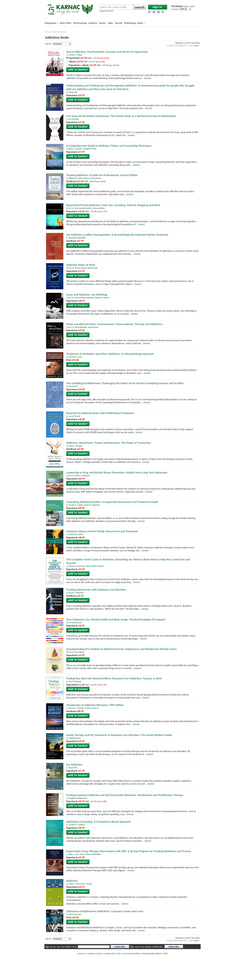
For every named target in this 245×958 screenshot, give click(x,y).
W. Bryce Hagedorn (92, 505)
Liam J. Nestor (86, 883)
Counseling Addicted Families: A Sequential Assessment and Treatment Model (112, 502)
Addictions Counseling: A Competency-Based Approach (98, 821)
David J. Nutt (74, 883)
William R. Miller (76, 178)
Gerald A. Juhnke (76, 505)
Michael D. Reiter (76, 534)
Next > (197, 45)
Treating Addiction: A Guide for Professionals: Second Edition (102, 175)
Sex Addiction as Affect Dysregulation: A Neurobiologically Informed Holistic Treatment (117, 234)
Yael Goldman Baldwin (84, 297)
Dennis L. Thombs (76, 708)
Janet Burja (79, 652)
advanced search (107, 11)
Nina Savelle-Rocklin (83, 208)
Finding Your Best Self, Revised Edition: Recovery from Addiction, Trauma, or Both (114, 678)
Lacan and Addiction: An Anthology (87, 294)
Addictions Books (59, 31)
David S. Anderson (82, 475)
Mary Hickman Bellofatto (90, 854)
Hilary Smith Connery (95, 566)
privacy (100, 953)
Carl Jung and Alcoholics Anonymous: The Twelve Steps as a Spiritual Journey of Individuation (121, 116)
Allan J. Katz (74, 854)
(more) (147, 78)
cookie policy (110, 953)
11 (191, 45)
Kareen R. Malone (101, 297)
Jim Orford (73, 386)
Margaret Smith (89, 148)
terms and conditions (132, 953)
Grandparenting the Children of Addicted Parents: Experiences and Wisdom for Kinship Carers (121, 649)
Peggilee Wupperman (78, 798)
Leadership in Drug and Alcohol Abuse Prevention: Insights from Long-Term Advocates (116, 472)
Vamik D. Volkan (75, 54)
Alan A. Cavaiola (75, 148)
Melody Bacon (75, 738)
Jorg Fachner (93, 327)
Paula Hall (73, 92)
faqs (119, 953)
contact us (82, 953)
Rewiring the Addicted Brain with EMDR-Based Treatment (100, 413)
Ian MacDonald (75, 622)
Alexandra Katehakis (77, 237)
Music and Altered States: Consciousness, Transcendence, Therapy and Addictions (114, 324)
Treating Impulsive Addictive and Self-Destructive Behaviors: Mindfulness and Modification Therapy (124, 795)
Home (47, 31)
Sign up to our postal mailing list (146, 946)
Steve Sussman (75, 914)
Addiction (72, 880)
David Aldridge (81, 327)
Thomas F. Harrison (77, 566)
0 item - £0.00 (183, 6)
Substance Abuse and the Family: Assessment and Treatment (102, 531)
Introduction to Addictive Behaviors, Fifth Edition (95, 705)
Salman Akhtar (98, 208)
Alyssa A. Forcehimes (92, 178)
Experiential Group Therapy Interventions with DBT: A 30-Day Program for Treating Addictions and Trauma (128, 851)
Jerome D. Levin (75, 357)
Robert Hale (93, 268)
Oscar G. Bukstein (76, 592)
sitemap (91, 953)
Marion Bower (80, 268)
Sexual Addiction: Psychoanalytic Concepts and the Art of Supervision (107, 51)
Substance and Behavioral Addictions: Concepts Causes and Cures (104, 911)
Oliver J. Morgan (75, 446)
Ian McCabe (74, 119)
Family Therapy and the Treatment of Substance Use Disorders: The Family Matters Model (119, 735)
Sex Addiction (74, 764)
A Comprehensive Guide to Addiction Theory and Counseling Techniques (108, 145)
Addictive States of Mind (80, 265)
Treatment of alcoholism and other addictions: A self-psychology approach (110, 354)
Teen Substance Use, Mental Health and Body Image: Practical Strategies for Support (116, 619)
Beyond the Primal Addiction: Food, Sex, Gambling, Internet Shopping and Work (113, 205)
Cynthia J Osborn (92, 708)
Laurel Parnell (74, 416)
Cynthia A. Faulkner (77, 824)
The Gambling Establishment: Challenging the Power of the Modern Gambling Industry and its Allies (125, 383)
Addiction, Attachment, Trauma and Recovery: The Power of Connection (108, 443)
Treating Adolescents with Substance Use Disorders (96, 589)
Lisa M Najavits (75, 681)
